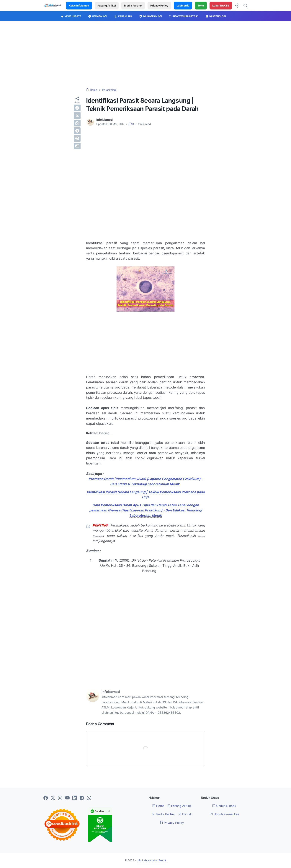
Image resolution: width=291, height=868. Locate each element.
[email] (77, 146)
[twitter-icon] (53, 798)
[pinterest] (77, 138)
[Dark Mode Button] (237, 5)
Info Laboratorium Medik (151, 860)
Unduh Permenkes (224, 814)
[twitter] (77, 115)
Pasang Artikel (106, 5)
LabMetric (182, 5)
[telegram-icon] (82, 798)
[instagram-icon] (60, 798)
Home (158, 806)
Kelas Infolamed (79, 5)
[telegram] (77, 130)
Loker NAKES (220, 5)
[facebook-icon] (45, 798)
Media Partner (133, 5)
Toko (201, 5)
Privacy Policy (159, 5)
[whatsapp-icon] (89, 798)
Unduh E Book (224, 806)
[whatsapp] (77, 123)
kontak (185, 814)
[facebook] (77, 108)
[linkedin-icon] (74, 798)
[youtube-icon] (67, 798)
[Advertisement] (145, 55)
